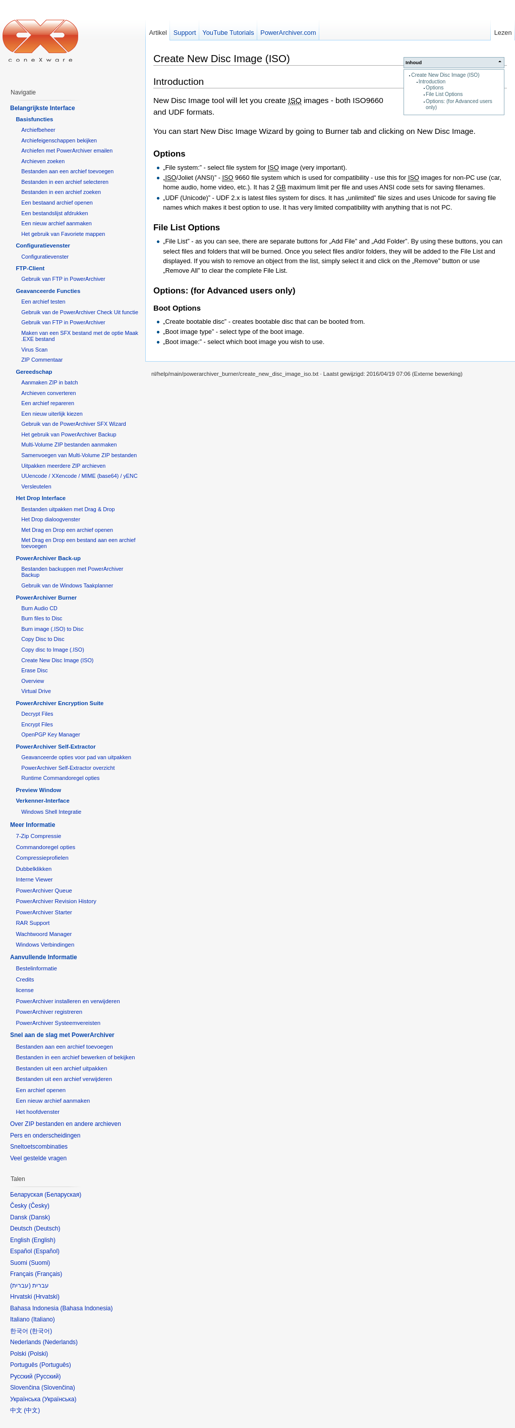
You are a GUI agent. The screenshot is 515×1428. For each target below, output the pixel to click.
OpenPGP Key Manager (50, 734)
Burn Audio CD (39, 608)
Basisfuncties (34, 119)
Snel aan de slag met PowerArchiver (62, 1035)
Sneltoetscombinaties (39, 1146)
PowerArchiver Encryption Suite (59, 703)
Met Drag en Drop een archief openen (67, 530)
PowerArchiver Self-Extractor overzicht (68, 768)
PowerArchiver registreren (49, 1012)
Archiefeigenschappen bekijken (59, 140)
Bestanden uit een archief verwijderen (64, 1079)
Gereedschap (34, 372)
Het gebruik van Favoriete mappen (63, 234)
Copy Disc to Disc (42, 639)
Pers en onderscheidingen (45, 1135)
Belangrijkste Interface (42, 108)
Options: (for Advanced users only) (224, 291)
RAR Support (32, 923)
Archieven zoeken (43, 161)
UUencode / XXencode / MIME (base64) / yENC (79, 476)
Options (434, 87)
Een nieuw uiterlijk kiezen (52, 414)
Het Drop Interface (41, 498)
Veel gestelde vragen (38, 1158)
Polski (38, 1353)
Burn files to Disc (41, 618)
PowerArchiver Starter (44, 912)
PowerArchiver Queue (44, 891)
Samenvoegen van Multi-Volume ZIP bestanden (79, 455)
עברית (20, 1285)
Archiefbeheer (38, 130)
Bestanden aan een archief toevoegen (67, 171)
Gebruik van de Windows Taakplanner (67, 585)
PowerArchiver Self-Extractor (55, 747)
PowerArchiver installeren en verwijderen (68, 1001)
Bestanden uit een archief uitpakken (61, 1068)
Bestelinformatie (36, 968)
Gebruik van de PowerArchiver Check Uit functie (79, 312)
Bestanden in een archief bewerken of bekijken (75, 1057)
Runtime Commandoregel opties (60, 778)
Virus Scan (34, 350)
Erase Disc (34, 670)
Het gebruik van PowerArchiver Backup (68, 434)
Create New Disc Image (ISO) (445, 75)
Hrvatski (47, 1296)
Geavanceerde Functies (48, 291)
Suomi (39, 1262)
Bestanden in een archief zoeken (61, 192)
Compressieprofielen (42, 858)
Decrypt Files (37, 714)
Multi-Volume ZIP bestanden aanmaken (69, 444)
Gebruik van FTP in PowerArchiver (63, 279)
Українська (59, 1399)
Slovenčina (58, 1387)
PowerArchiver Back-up (48, 558)
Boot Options (177, 308)
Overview (32, 681)
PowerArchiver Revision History (56, 901)
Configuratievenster (43, 245)
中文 (32, 1410)
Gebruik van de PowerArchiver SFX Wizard (73, 424)
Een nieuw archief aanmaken (56, 223)
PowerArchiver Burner (46, 598)
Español (47, 1251)
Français (48, 1273)
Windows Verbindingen (45, 945)
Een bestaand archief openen (56, 203)
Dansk (39, 1217)
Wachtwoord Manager (44, 934)
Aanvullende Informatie (43, 957)
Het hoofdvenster (38, 1112)
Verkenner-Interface (42, 801)
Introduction (432, 81)
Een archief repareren (47, 403)
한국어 (41, 1331)
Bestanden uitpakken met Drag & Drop (68, 509)
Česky (39, 1205)
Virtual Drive (36, 691)
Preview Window (38, 790)
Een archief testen (43, 302)
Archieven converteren (48, 393)
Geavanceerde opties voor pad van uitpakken (76, 757)
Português (55, 1364)
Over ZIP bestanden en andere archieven (65, 1123)
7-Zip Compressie (38, 836)
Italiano (43, 1319)
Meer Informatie (32, 824)
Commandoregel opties (45, 847)
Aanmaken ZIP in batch (49, 382)
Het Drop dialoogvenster (50, 519)
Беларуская (62, 1194)
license (24, 990)
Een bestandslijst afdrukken (54, 213)
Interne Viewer (34, 879)
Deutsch (47, 1228)
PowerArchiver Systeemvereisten (58, 1023)
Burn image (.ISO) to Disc (52, 629)
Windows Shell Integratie (51, 812)
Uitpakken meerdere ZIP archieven (63, 466)
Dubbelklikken (33, 869)
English (43, 1240)
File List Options (444, 94)
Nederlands (60, 1342)
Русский (47, 1376)
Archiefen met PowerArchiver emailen (66, 150)
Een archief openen (41, 1090)
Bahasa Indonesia (86, 1308)
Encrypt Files (37, 724)
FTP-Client (30, 268)
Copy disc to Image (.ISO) (52, 650)
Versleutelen (36, 486)
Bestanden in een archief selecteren (64, 182)
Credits (25, 979)
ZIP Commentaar (42, 360)
